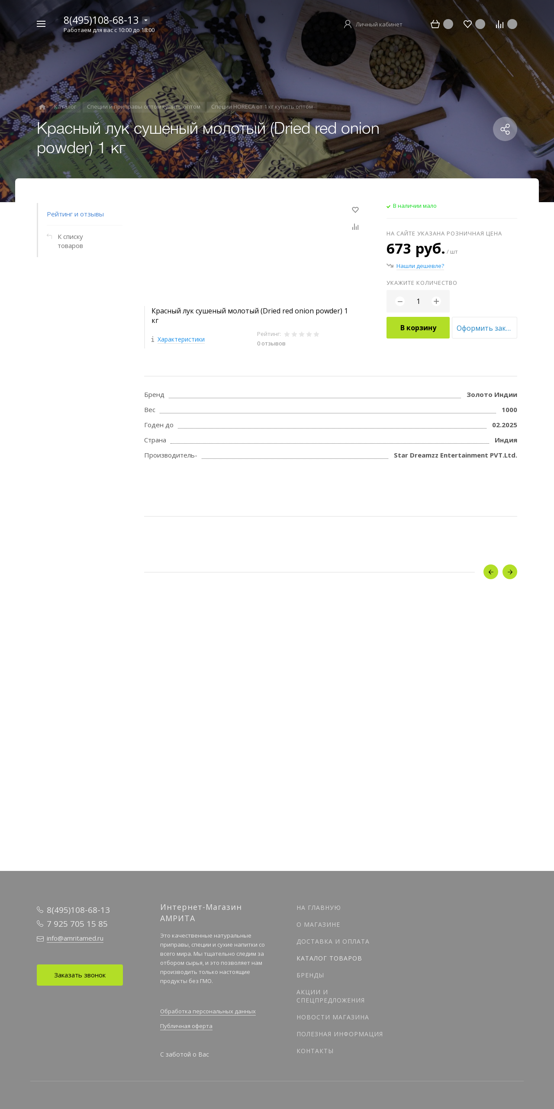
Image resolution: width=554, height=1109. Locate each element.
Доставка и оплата (333, 941)
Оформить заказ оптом (487, 328)
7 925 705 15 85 (77, 923)
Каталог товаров (329, 958)
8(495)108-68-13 (101, 20)
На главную (318, 907)
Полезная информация (339, 1034)
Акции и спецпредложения (330, 996)
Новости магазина (332, 1017)
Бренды (310, 975)
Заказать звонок (80, 974)
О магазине (318, 924)
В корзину (418, 327)
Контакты (315, 1051)
